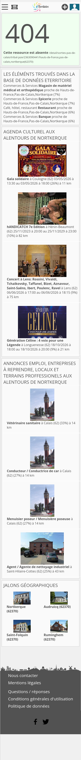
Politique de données (28, 706)
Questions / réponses (29, 691)
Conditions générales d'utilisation (40, 699)
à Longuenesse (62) (35, 342)
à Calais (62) (33, 423)
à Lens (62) (42, 283)
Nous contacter (23, 675)
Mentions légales (24, 682)
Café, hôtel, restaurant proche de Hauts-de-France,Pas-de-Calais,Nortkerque (37, 110)
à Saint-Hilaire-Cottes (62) (39, 569)
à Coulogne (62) (30, 179)
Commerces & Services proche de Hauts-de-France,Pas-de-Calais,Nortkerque (39, 90)
